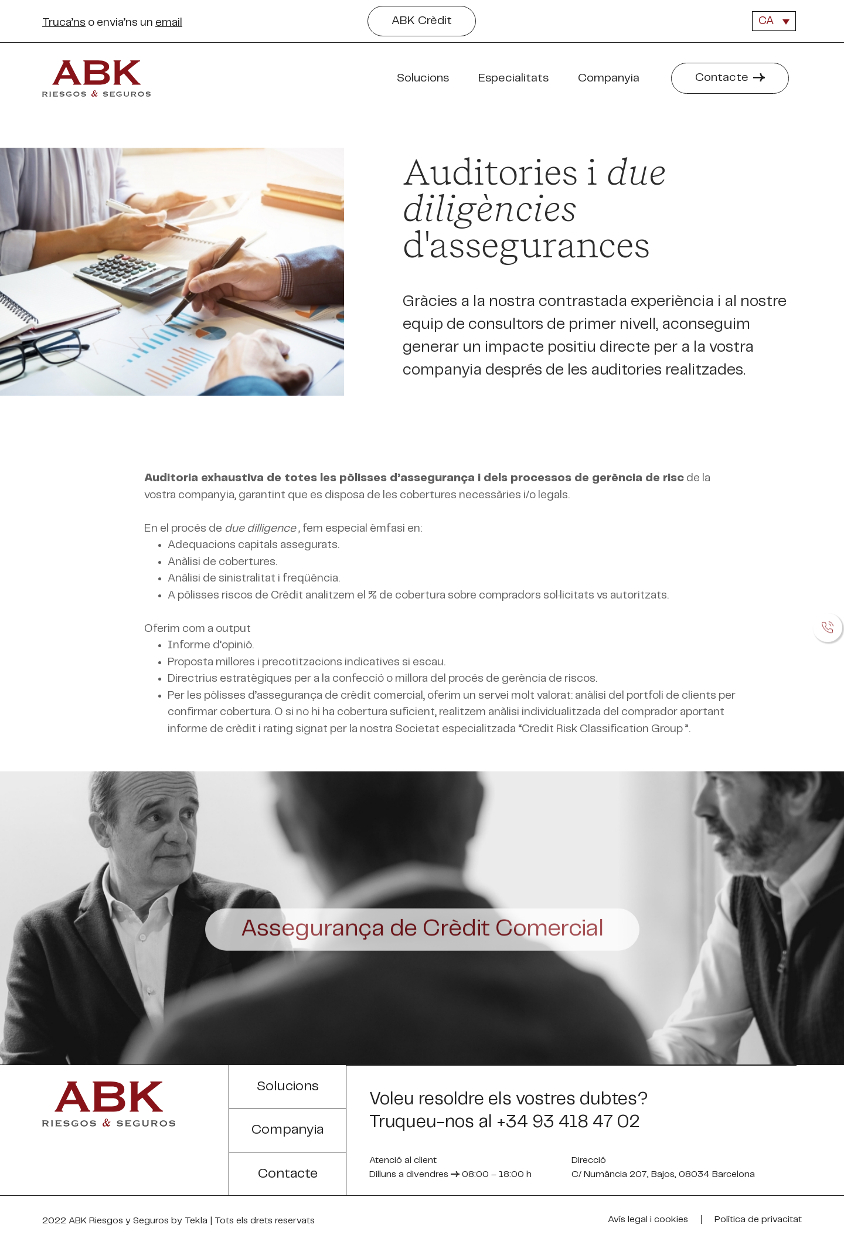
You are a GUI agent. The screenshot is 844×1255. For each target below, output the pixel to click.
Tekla (196, 1221)
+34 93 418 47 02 (568, 1121)
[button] (421, 21)
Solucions (426, 78)
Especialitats (516, 78)
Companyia (611, 78)
